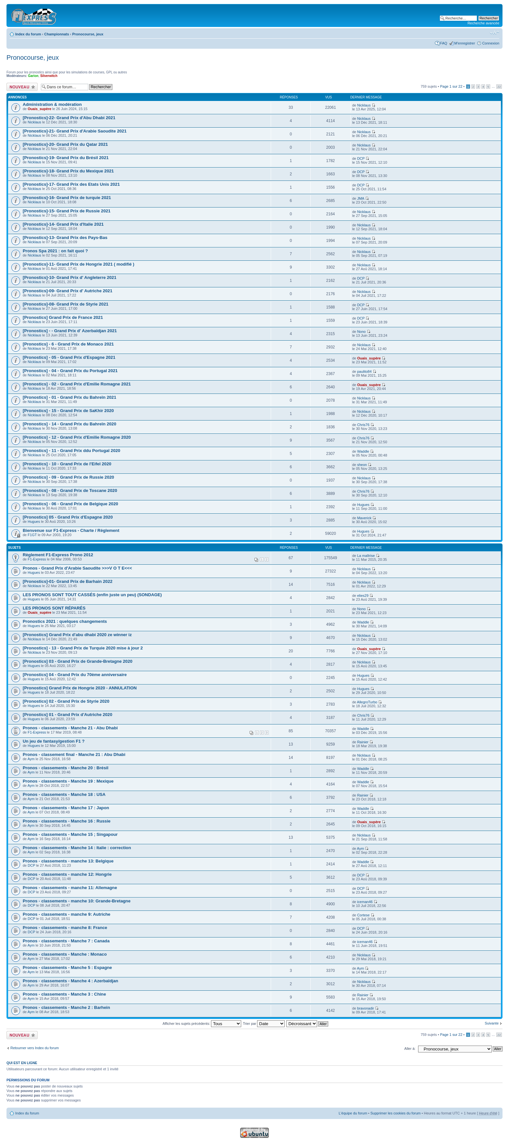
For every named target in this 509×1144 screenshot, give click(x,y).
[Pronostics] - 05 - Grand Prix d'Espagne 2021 (69, 357)
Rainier (362, 742)
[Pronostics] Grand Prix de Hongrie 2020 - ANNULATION (80, 687)
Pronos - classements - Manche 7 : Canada (66, 940)
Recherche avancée (483, 23)
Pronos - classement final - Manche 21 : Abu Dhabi (74, 754)
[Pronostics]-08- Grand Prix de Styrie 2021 (65, 304)
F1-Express (37, 559)
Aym (31, 759)
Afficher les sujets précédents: (202, 1023)
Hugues (363, 505)
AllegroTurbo (367, 702)
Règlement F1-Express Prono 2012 (58, 554)
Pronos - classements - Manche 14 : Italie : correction (77, 847)
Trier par (264, 1023)
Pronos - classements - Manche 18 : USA (64, 794)
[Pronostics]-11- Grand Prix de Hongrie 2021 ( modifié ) (78, 264)
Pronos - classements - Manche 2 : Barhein (66, 1007)
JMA (360, 198)
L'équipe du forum (353, 1113)
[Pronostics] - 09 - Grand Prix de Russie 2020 (68, 477)
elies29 (362, 595)
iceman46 (365, 902)
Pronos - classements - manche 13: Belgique (68, 861)
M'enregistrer (464, 43)
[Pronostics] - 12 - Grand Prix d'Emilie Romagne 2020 (77, 437)
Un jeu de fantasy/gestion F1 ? (54, 741)
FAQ (443, 43)
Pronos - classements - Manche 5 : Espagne (67, 967)
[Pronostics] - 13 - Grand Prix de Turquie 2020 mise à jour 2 (83, 648)
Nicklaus (364, 105)
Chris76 (363, 425)
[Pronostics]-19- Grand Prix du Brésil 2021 (66, 157)
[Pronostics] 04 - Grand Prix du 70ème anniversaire (75, 674)
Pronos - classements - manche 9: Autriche (66, 914)
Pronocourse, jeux (87, 34)
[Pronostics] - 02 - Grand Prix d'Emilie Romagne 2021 (77, 384)
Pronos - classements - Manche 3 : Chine (64, 994)
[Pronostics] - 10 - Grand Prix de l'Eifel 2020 (67, 463)
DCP (361, 158)
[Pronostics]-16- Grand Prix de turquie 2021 (67, 197)
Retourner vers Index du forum (34, 1048)
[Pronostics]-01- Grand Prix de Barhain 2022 (67, 581)
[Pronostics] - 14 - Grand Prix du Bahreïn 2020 (69, 423)
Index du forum (28, 34)
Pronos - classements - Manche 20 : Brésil (65, 767)
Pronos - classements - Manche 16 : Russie (66, 821)
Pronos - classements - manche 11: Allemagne (70, 887)
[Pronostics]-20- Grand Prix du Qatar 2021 (65, 144)
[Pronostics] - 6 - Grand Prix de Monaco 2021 (68, 344)
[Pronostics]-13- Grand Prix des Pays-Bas (65, 237)
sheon (362, 465)
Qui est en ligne (21, 1063)
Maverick (364, 518)
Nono (361, 331)
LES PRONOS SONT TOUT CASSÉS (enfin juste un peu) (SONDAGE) (92, 594)
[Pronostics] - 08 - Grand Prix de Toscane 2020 (70, 490)
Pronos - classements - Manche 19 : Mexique (68, 781)
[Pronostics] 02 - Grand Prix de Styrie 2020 (66, 701)
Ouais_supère (39, 109)
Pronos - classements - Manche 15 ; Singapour (70, 834)
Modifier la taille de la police (494, 33)
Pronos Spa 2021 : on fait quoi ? (55, 250)
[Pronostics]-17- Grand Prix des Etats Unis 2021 (71, 184)
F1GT (32, 535)
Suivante (492, 1023)
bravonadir (365, 1008)
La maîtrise (366, 556)
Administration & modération (52, 104)
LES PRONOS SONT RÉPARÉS (54, 608)
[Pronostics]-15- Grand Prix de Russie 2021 (66, 210)
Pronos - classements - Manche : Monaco (65, 954)
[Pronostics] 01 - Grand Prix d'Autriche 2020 (67, 714)
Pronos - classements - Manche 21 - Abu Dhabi (70, 727)
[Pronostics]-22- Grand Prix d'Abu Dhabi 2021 (69, 117)
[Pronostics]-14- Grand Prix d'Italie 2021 (63, 224)
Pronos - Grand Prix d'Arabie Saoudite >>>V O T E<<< (77, 568)
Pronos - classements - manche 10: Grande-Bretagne (76, 901)
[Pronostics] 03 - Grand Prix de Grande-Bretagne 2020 (77, 661)
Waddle (363, 451)
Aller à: (410, 1048)
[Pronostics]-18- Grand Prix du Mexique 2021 (68, 171)
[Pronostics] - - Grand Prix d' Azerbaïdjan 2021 (70, 330)
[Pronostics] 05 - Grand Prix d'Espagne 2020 (68, 517)
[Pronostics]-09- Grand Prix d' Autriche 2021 (67, 290)
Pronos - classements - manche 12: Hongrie (67, 874)
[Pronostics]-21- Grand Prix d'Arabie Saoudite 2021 (75, 131)
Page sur (451, 86)
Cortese (363, 915)
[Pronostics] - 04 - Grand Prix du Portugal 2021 (70, 370)
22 (499, 86)
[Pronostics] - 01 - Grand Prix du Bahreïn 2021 (69, 397)
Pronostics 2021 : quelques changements (65, 621)
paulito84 (364, 371)
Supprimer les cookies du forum (395, 1113)
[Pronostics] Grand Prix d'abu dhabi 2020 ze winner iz (77, 634)
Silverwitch (48, 76)
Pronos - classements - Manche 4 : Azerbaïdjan (70, 980)
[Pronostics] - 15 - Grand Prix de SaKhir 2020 (68, 410)
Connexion (490, 43)
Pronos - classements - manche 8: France (65, 927)
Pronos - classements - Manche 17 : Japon (66, 807)
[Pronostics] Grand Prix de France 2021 (63, 317)
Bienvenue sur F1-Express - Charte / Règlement (71, 530)
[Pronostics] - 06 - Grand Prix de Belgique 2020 (70, 503)
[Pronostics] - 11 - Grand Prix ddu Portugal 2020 (71, 450)
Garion (33, 76)
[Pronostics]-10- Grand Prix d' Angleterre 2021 (69, 277)
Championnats (56, 34)
